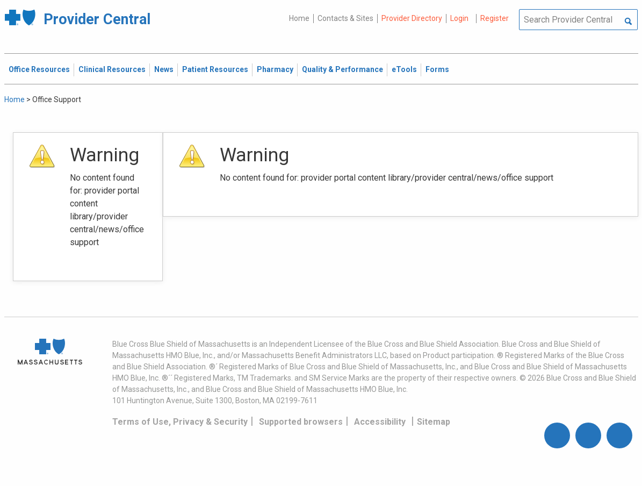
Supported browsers (301, 422)
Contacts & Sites (345, 18)
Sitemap (433, 422)
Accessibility (380, 422)
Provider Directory (411, 18)
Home (299, 18)
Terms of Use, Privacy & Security (180, 422)
